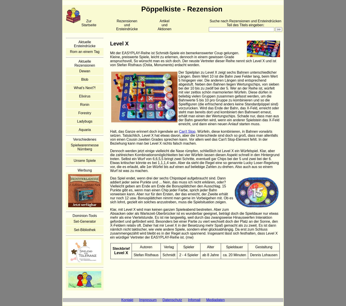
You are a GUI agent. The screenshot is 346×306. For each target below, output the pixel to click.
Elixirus (84, 96)
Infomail (194, 300)
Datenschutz (172, 300)
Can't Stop (187, 131)
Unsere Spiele (85, 160)
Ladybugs (84, 121)
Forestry (84, 113)
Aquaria (85, 130)
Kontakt (127, 300)
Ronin (84, 104)
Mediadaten (215, 300)
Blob (84, 79)
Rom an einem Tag (85, 52)
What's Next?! (85, 88)
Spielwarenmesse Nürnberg (85, 147)
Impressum (148, 300)
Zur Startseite (88, 23)
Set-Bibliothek (85, 230)
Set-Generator (84, 221)
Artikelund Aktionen (164, 25)
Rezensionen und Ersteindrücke (127, 25)
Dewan (84, 71)
